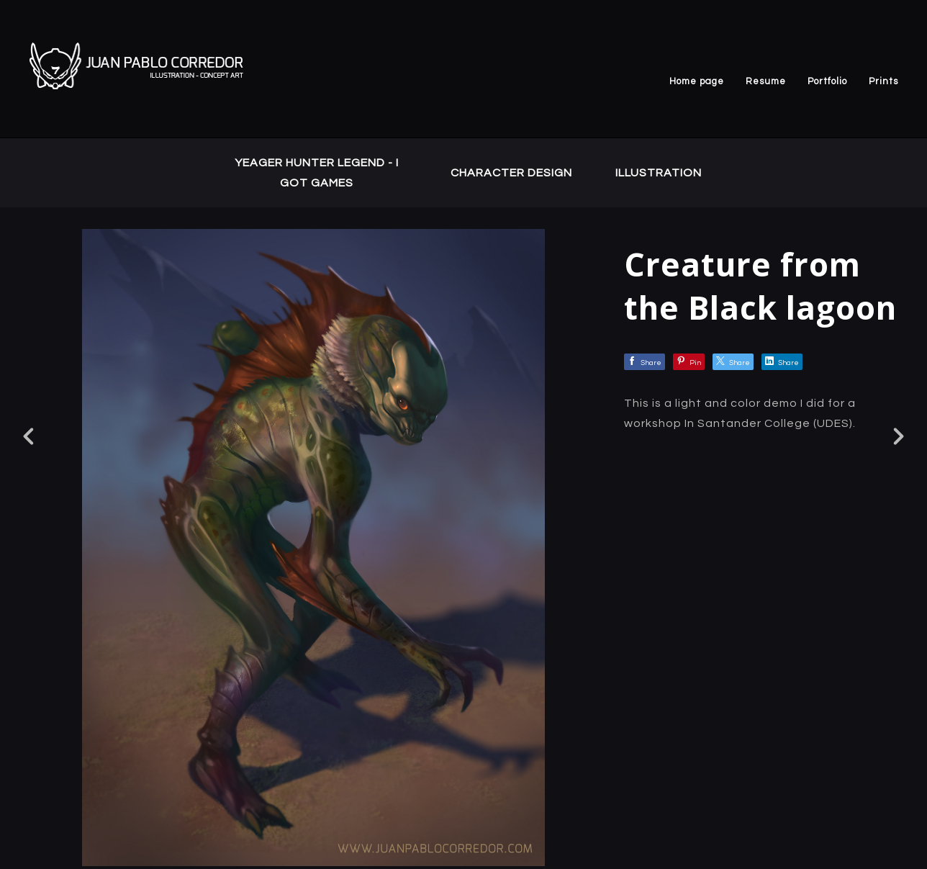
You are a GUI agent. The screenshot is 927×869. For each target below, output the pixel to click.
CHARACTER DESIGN (511, 173)
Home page (696, 81)
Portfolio (827, 81)
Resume (766, 81)
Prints (883, 81)
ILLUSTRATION (658, 173)
